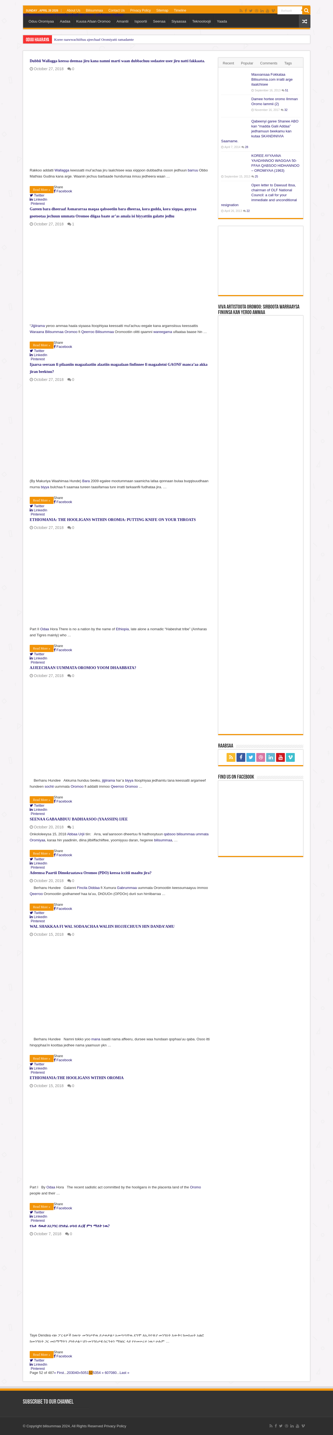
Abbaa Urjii (76, 834)
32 (286, 109)
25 (256, 176)
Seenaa (159, 21)
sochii (49, 786)
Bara (86, 481)
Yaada (222, 21)
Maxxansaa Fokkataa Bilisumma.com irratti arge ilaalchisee (272, 79)
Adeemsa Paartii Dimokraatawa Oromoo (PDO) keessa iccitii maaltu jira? (91, 873)
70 (110, 1373)
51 (87, 1373)
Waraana (37, 332)
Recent (228, 63)
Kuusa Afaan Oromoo (93, 21)
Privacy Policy (140, 10)
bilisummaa (186, 834)
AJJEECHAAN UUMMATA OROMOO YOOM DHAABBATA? (83, 668)
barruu (193, 170)
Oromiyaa (37, 840)
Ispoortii (140, 21)
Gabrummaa (127, 888)
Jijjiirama (38, 326)
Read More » (41, 190)
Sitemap (162, 10)
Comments (268, 63)
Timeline (180, 10)
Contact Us (116, 10)
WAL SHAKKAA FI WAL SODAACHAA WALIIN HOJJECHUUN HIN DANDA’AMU (102, 926)
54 (99, 1373)
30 (73, 1373)
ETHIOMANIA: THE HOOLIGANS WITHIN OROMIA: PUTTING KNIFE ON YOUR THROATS (113, 520)
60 (107, 1373)
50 (83, 1373)
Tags (288, 63)
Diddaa (94, 888)
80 (115, 1373)
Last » (124, 1373)
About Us (73, 10)
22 (248, 210)
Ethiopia (122, 629)
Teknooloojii (201, 21)
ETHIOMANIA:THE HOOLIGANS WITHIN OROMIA (77, 1078)
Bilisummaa (94, 10)
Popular (247, 63)
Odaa (44, 629)
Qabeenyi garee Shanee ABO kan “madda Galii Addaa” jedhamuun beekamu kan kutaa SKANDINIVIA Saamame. (259, 131)
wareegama (162, 332)
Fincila (82, 888)
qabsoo (170, 834)
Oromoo (71, 332)
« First (59, 1373)
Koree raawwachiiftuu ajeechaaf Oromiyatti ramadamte (94, 39)
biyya (45, 487)
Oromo (195, 1187)
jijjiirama (108, 780)
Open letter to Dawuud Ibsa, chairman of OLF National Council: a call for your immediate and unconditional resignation (259, 195)
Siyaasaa (178, 21)
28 (246, 147)
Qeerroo (87, 332)
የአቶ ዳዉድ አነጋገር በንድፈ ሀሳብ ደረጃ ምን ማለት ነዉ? (70, 1226)
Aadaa (65, 21)
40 (77, 1373)
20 (69, 1373)
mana (95, 1039)
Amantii (122, 21)
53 (95, 1373)
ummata (202, 834)
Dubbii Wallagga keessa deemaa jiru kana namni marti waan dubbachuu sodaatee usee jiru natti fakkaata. (117, 61)
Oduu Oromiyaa (41, 21)
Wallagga (61, 170)
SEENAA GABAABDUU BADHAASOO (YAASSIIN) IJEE (79, 819)
